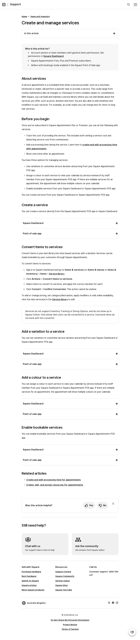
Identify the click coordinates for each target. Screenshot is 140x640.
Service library (56, 273)
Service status (62, 581)
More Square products (33, 590)
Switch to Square (30, 581)
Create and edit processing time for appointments (53, 479)
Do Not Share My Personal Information (70, 620)
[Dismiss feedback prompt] (113, 503)
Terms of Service (70, 629)
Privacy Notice (70, 624)
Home (24, 16)
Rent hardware (29, 576)
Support (15, 4)
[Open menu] (135, 4)
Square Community (64, 576)
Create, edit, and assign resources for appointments (54, 485)
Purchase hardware (31, 572)
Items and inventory (40, 16)
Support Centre (63, 572)
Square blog (61, 585)
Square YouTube (63, 590)
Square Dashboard (53, 56)
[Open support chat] (132, 632)
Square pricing (29, 585)
